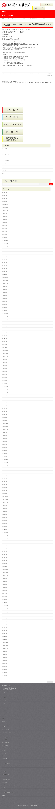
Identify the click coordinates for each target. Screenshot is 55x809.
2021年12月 (5, 350)
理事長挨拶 (4, 697)
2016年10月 (5, 539)
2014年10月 (5, 612)
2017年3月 (4, 523)
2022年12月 (5, 313)
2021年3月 (4, 377)
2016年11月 (5, 535)
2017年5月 (4, 517)
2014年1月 (4, 639)
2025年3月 (4, 231)
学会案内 (4, 148)
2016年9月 (4, 542)
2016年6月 (4, 551)
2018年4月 (4, 484)
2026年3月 (4, 195)
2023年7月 (4, 292)
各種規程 (3, 705)
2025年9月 (4, 213)
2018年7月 (4, 475)
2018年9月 (4, 469)
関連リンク (5, 173)
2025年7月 (4, 219)
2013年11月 (5, 645)
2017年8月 (4, 508)
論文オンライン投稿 (6, 763)
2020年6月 (4, 405)
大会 (3, 151)
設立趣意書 (4, 700)
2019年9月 (4, 432)
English (4, 176)
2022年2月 (4, 344)
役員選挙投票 (4, 782)
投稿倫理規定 (4, 753)
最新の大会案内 (5, 769)
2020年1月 (4, 420)
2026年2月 (4, 198)
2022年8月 (4, 326)
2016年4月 (4, 557)
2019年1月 (4, 456)
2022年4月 (4, 338)
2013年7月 (4, 657)
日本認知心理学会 (25, 805)
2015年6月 (4, 587)
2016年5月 (4, 554)
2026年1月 (4, 201)
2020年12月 (5, 386)
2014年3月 (4, 633)
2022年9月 (4, 323)
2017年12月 (5, 496)
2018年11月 (5, 462)
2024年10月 (5, 246)
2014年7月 (4, 621)
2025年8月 (4, 216)
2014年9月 (4, 615)
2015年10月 (5, 575)
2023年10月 (5, 283)
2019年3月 (4, 450)
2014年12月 (5, 605)
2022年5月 (4, 335)
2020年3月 (4, 414)
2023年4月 (4, 301)
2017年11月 (5, 499)
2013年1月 (4, 675)
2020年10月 (5, 392)
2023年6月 (4, 295)
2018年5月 (4, 481)
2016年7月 (4, 548)
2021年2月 (4, 380)
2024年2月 (4, 271)
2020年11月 (5, 389)
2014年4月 (4, 630)
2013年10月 (5, 648)
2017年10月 (5, 502)
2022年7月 (4, 329)
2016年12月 (5, 532)
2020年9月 (4, 396)
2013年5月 (4, 663)
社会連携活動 (5, 160)
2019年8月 (4, 435)
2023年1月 (4, 310)
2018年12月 (5, 459)
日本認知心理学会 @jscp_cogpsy (9, 81)
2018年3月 (4, 487)
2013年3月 (4, 669)
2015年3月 (4, 596)
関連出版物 (4, 790)
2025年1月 (4, 237)
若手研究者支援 (5, 737)
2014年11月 (5, 608)
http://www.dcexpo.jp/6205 (19, 52)
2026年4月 (4, 192)
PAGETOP (50, 681)
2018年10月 (5, 465)
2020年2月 (4, 417)
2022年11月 (5, 316)
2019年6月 (4, 441)
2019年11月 (5, 426)
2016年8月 (4, 545)
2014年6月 (4, 624)
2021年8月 (4, 362)
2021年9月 (4, 359)
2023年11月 (5, 280)
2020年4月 (4, 411)
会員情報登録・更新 (6, 779)
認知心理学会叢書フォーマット (8, 792)
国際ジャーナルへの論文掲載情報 (9, 73)
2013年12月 (5, 642)
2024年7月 (4, 256)
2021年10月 (5, 356)
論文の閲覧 (4, 750)
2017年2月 (4, 526)
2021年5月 (4, 371)
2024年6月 (4, 259)
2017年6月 (4, 514)
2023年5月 (4, 298)
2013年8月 (4, 654)
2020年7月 (4, 402)
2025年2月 (4, 234)
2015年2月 (4, 599)
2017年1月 (4, 529)
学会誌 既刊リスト (5, 747)
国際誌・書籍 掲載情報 (6, 732)
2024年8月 (4, 253)
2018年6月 (4, 478)
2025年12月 (5, 204)
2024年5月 (4, 262)
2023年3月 (4, 304)
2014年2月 (4, 636)
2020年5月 (4, 408)
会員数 (3, 713)
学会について (4, 695)
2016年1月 (4, 566)
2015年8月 (4, 581)
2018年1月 (4, 493)
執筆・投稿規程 (5, 745)
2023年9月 (4, 286)
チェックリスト (5, 761)
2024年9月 (4, 250)
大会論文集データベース (7, 774)
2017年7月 (4, 511)
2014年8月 (4, 618)
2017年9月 (4, 505)
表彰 (3, 716)
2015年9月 (4, 578)
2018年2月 (4, 490)
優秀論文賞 (4, 721)
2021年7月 (4, 365)
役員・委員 (4, 710)
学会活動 (4, 157)
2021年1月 (4, 383)
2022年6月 (4, 332)
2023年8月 (4, 289)
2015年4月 (4, 593)
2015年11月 (5, 572)
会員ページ (5, 167)
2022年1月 (4, 347)
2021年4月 (4, 374)
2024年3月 (4, 268)
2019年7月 (4, 438)
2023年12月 (5, 277)
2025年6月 (4, 222)
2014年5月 (4, 627)
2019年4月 (4, 447)
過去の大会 (4, 771)
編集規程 (3, 755)
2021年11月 (5, 353)
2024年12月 (5, 240)
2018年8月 (4, 472)
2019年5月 (4, 444)
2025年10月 (5, 210)
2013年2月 (4, 672)
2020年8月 (4, 399)
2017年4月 (4, 520)
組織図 (3, 708)
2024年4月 (4, 265)
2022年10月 (5, 320)
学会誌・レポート (6, 154)
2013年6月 (4, 660)
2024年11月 (5, 243)
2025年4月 (4, 228)
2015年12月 (5, 569)
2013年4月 (4, 666)
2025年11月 (5, 207)
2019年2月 (4, 453)
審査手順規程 (4, 758)
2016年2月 (4, 563)
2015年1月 (4, 602)
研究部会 (3, 734)
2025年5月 (4, 225)
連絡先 (4, 170)
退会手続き (4, 784)
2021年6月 (4, 368)
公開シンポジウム (5, 729)
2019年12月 (5, 423)
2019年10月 (5, 429)
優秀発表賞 (4, 718)
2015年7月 (4, 584)
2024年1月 (4, 274)
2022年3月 (4, 341)
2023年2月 (4, 307)
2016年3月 (4, 560)
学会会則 (3, 703)
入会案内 (4, 163)
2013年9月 (4, 651)
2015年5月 (4, 590)
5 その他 (28, 29)
